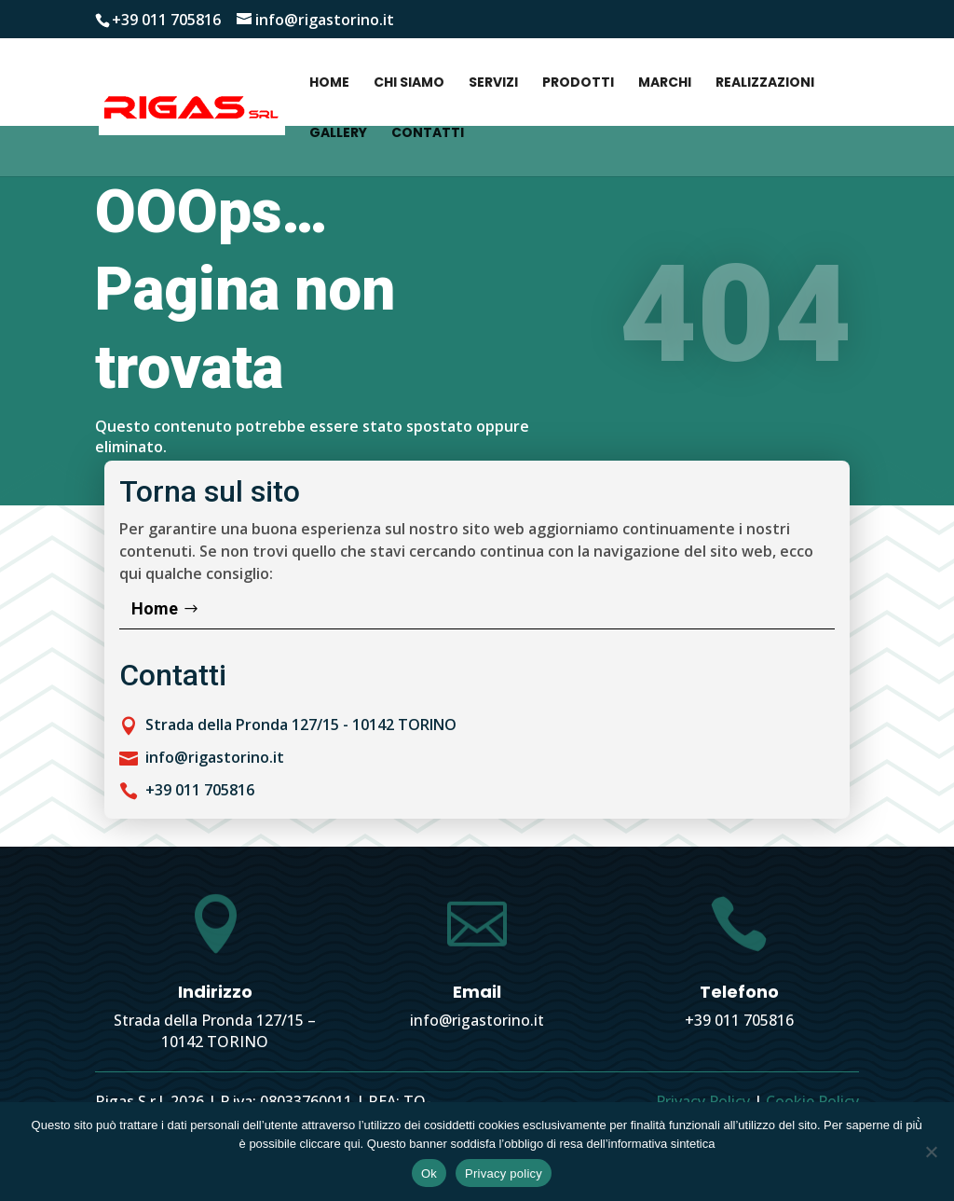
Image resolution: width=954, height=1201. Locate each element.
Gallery (338, 134)
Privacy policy (503, 1173)
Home (329, 83)
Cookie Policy (812, 1101)
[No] (930, 1151)
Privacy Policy (703, 1101)
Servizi (493, 83)
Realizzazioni (765, 83)
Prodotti (578, 83)
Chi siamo (409, 83)
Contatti (427, 134)
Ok (429, 1173)
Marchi (664, 83)
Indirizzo (215, 991)
